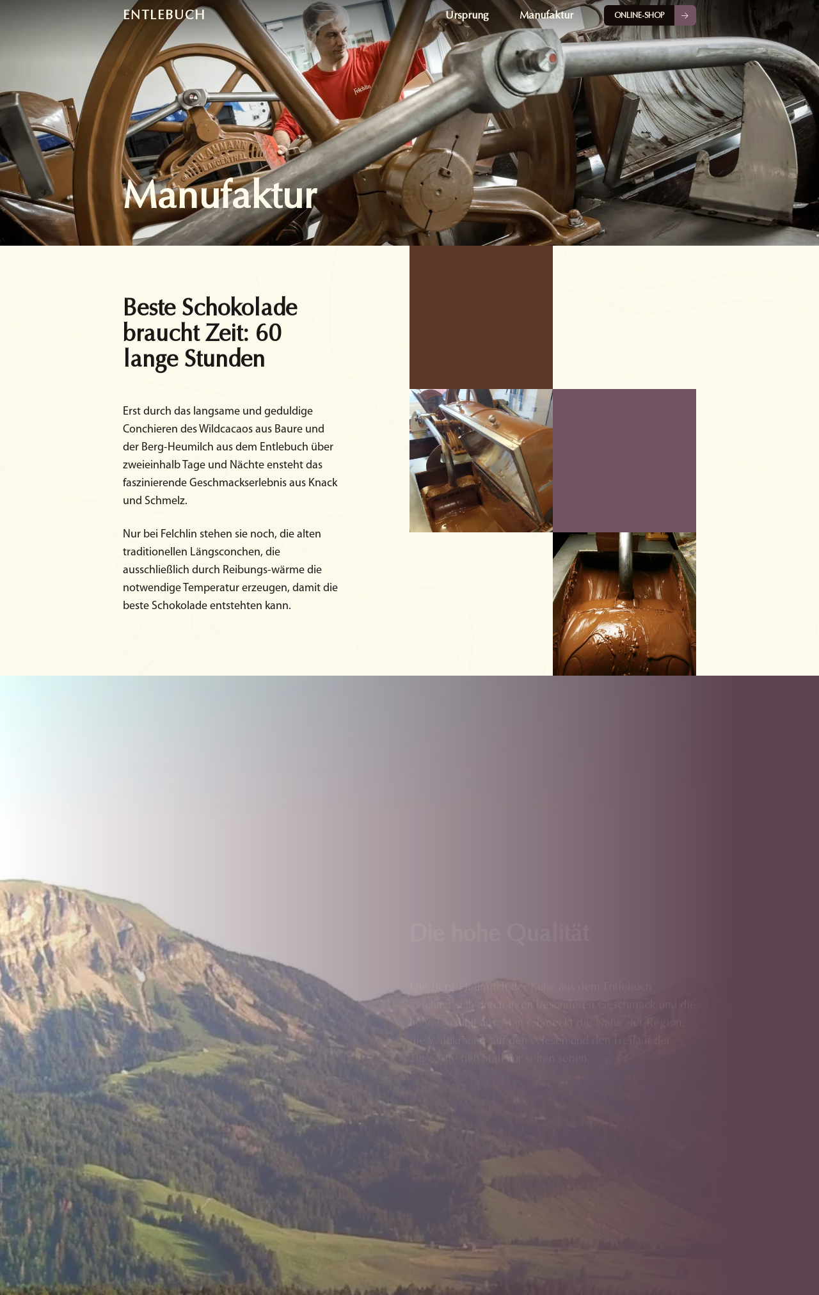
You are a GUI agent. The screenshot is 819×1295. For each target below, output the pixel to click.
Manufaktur (546, 15)
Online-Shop (639, 15)
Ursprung (467, 15)
